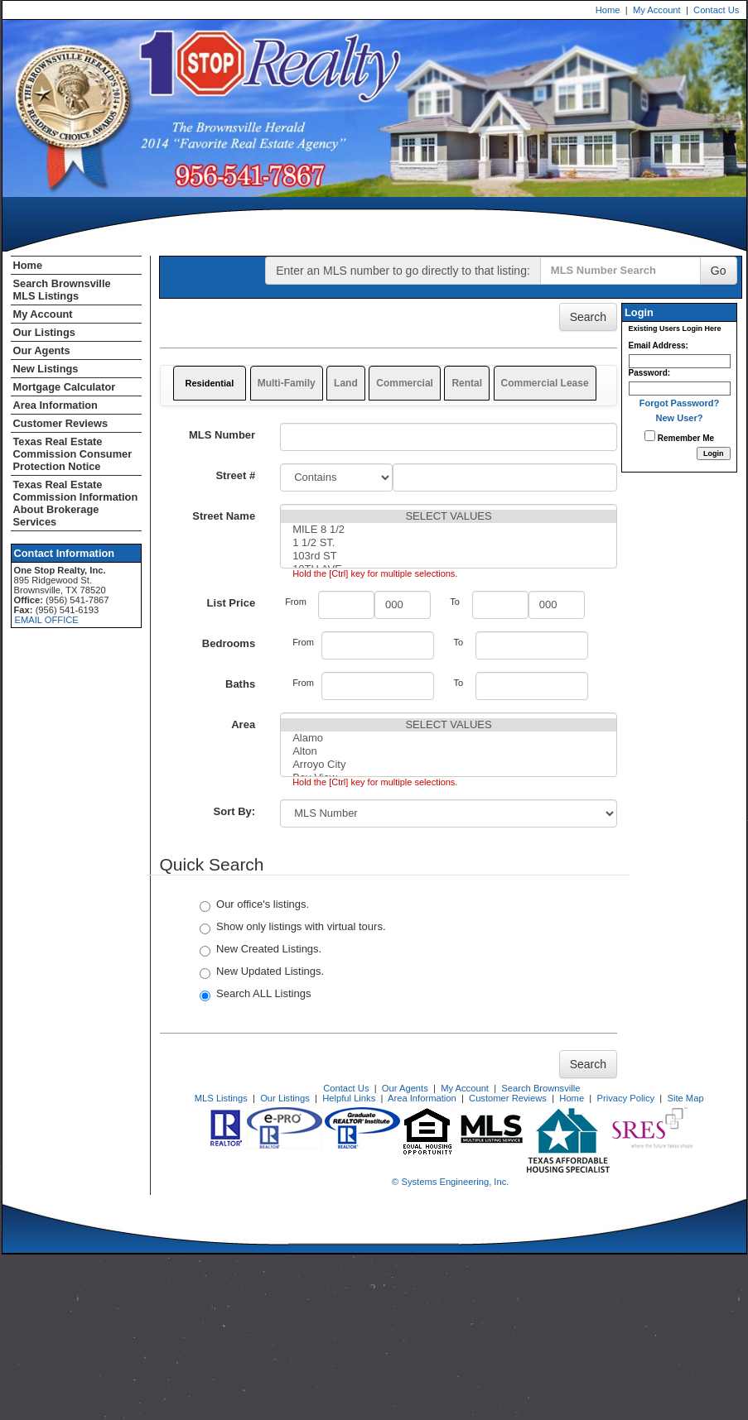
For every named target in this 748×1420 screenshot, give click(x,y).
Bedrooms (228, 643)
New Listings (46, 368)
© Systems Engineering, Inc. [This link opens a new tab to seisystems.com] (450, 1182)
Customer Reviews (61, 423)
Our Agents (41, 350)
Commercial (404, 383)
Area (243, 724)
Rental (466, 383)
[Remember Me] (649, 435)
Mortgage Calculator (64, 387)
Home (608, 10)
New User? (679, 418)
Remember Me (679, 436)
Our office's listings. (254, 905)
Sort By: (235, 811)
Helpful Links (348, 1098)
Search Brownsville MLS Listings (62, 289)
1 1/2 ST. (448, 542)
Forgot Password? (679, 403)
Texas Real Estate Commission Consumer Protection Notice (73, 454)
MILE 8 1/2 (448, 529)
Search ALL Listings (255, 994)
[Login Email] (680, 361)
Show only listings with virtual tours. (292, 927)
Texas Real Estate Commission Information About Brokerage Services (75, 503)
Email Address (657, 345)
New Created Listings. (260, 950)
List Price (231, 603)
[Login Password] (680, 388)
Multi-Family (287, 383)
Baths (240, 684)
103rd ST (448, 556)
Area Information (55, 405)
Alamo (448, 738)
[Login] (714, 453)
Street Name (223, 516)
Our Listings (44, 332)
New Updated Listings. (262, 972)
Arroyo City (448, 764)
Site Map (685, 1098)
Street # (235, 475)
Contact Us (716, 10)
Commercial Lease (545, 383)
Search (588, 317)
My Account (657, 10)
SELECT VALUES (448, 516)
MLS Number (222, 435)
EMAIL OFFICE (47, 620)
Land (346, 383)
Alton (448, 751)
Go (718, 270)
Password (648, 372)
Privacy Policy (625, 1098)
